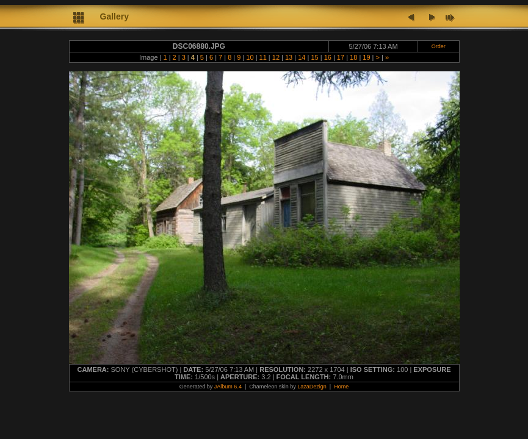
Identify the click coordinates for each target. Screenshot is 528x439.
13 (288, 57)
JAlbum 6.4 (228, 387)
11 (263, 57)
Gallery (114, 16)
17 (340, 57)
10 (249, 57)
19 (366, 57)
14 (301, 57)
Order (439, 46)
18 (353, 57)
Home (341, 387)
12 (275, 57)
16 (327, 57)
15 (314, 57)
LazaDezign (312, 387)
